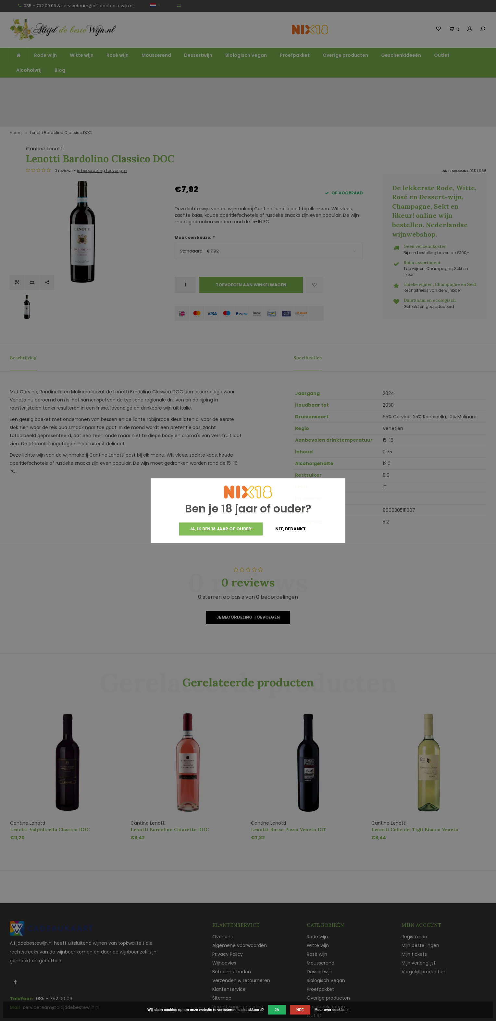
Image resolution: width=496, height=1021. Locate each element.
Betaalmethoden (231, 936)
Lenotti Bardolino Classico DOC (61, 97)
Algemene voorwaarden (239, 909)
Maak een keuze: (194, 201)
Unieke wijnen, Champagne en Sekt (293, 83)
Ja (277, 1010)
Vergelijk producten (423, 936)
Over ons (222, 901)
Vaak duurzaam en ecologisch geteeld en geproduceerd (422, 83)
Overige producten (345, 55)
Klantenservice (229, 953)
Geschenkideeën (401, 55)
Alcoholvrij (29, 70)
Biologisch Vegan (246, 55)
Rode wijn (45, 55)
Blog (60, 70)
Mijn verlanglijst (419, 927)
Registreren (414, 901)
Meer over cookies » (332, 1010)
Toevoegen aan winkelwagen (251, 249)
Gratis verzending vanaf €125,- (47, 83)
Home (15, 97)
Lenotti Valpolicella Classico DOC (50, 794)
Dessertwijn (198, 55)
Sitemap (221, 962)
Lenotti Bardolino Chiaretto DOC (169, 794)
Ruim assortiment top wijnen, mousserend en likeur (168, 83)
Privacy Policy (227, 918)
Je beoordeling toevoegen (248, 581)
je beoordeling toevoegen (251, 135)
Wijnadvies (224, 927)
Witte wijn (81, 55)
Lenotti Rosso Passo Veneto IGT (288, 794)
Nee (300, 1010)
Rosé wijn (117, 55)
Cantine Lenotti (193, 112)
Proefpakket (295, 55)
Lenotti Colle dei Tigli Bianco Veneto (414, 794)
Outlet (442, 55)
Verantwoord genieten (237, 971)
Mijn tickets (414, 918)
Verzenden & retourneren (241, 944)
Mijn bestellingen (420, 909)
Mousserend (156, 55)
